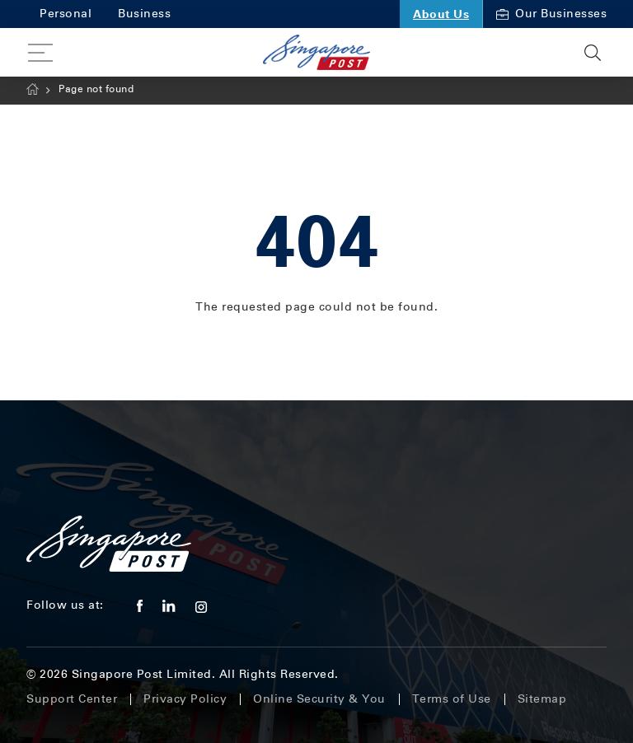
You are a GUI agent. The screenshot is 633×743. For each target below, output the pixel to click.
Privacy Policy (185, 699)
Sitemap (542, 699)
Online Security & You (319, 699)
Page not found (96, 89)
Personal (65, 14)
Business (144, 14)
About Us (441, 14)
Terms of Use (451, 699)
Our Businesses (551, 14)
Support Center (71, 699)
